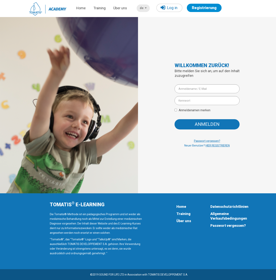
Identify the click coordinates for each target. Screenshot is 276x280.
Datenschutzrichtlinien (229, 207)
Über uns (120, 8)
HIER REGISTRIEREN (218, 145)
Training (99, 8)
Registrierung (204, 7)
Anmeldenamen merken (194, 110)
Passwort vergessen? (207, 140)
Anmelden (207, 124)
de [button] (143, 8)
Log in (169, 7)
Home (81, 8)
